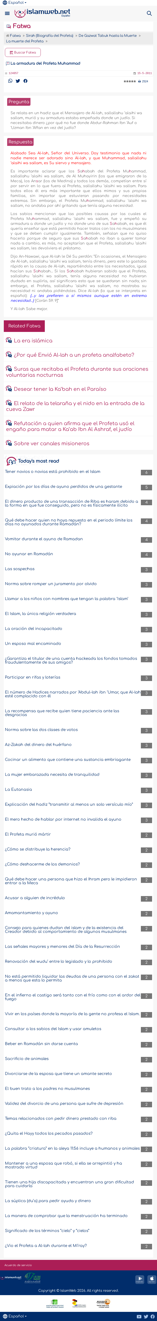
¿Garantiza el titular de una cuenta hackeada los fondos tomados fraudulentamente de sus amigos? (71, 660)
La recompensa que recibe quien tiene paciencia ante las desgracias (62, 713)
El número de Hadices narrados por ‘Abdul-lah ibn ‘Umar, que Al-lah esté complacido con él (73, 694)
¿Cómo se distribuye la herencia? (37, 849)
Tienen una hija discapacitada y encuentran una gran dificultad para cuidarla (69, 1184)
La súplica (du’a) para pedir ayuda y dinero (48, 1201)
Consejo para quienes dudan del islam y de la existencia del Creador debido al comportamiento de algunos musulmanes (66, 930)
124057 (13, 73)
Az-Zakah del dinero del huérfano (38, 745)
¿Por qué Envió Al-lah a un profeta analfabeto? (74, 355)
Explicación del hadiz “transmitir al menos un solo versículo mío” (69, 804)
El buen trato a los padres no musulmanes (47, 1089)
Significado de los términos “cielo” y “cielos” (47, 1231)
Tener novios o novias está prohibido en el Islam (52, 472)
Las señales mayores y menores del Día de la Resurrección (62, 946)
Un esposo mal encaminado (33, 644)
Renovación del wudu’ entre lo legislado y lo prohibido (58, 961)
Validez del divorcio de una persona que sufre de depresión (64, 1104)
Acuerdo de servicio (18, 1265)
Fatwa (18, 26)
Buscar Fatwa (23, 52)
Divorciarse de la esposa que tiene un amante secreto (58, 1074)
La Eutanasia (18, 789)
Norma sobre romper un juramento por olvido (51, 584)
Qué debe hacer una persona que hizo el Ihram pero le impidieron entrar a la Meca (71, 881)
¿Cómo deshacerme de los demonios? (42, 864)
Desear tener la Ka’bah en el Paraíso (60, 389)
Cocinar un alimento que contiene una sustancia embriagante (68, 760)
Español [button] (13, 2)
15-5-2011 (144, 73)
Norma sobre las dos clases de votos (41, 730)
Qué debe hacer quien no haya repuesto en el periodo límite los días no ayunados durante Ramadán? (68, 522)
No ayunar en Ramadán (29, 554)
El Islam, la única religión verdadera (40, 614)
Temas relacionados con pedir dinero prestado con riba (60, 1118)
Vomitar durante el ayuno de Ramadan (44, 539)
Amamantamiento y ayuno (31, 913)
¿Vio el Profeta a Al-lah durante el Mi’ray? (46, 1246)
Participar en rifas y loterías (32, 677)
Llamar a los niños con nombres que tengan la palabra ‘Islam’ (66, 599)
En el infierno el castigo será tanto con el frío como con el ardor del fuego (72, 997)
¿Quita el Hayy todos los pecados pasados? (48, 1133)
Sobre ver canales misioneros (51, 443)
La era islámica (33, 341)
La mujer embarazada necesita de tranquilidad (52, 774)
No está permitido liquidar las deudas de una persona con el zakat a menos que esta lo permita (72, 978)
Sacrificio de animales (27, 1059)
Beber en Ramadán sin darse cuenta (41, 1044)
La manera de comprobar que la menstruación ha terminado (66, 1216)
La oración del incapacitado (33, 629)
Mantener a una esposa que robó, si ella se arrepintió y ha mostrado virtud (63, 1165)
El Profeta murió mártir (28, 834)
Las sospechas (19, 569)
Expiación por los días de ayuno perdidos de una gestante (63, 487)
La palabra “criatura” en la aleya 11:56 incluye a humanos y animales (72, 1148)
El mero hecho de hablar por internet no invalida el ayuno (63, 819)
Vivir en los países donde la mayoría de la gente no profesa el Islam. (72, 1014)
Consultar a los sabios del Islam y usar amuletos (53, 1029)
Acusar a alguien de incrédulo (35, 898)
